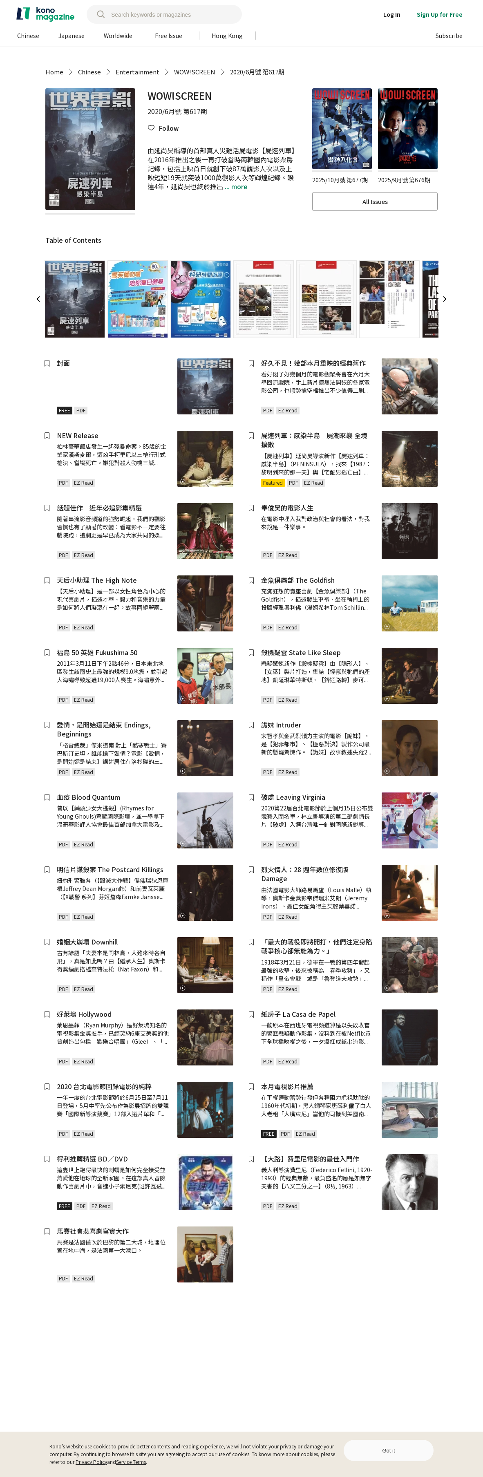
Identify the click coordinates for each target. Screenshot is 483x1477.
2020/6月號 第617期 (257, 71)
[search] (97, 14)
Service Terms (131, 1461)
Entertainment (137, 71)
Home (54, 71)
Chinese (89, 71)
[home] (45, 14)
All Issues (375, 201)
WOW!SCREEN (194, 71)
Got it (388, 1451)
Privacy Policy (91, 1461)
